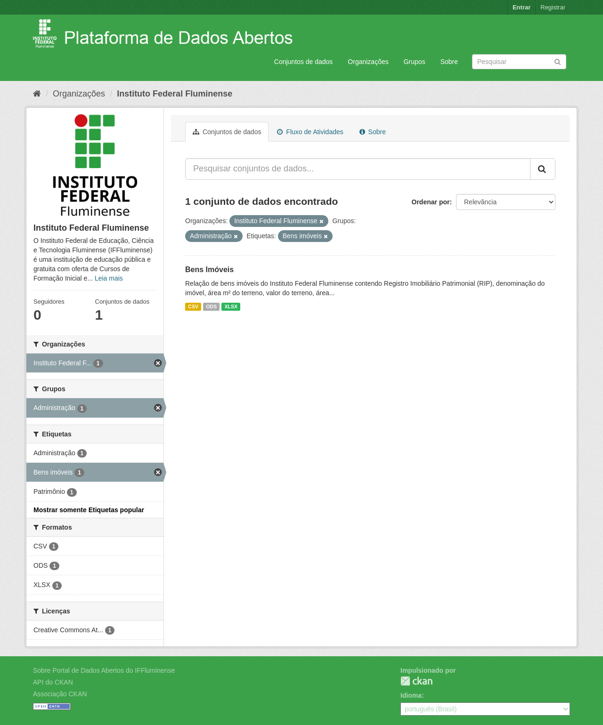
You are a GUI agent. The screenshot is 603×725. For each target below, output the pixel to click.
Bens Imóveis (209, 270)
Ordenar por (431, 202)
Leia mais (109, 278)
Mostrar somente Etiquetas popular (88, 510)
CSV (193, 306)
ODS (211, 306)
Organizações (368, 61)
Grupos (414, 61)
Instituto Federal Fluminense (174, 93)
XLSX (231, 306)
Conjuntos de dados (303, 61)
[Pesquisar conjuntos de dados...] (357, 169)
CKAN (416, 681)
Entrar (521, 7)
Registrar (552, 7)
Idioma (411, 695)
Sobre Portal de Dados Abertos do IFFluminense (104, 670)
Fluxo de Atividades (310, 132)
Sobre (449, 61)
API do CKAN (53, 682)
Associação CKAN (60, 694)
